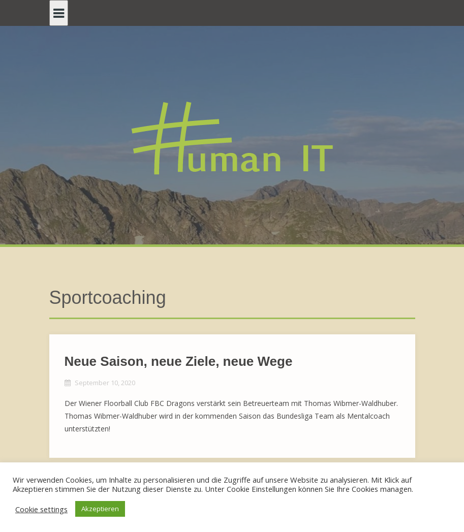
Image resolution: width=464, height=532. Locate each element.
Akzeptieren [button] (100, 508)
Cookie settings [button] (41, 509)
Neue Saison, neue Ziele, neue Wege (179, 361)
